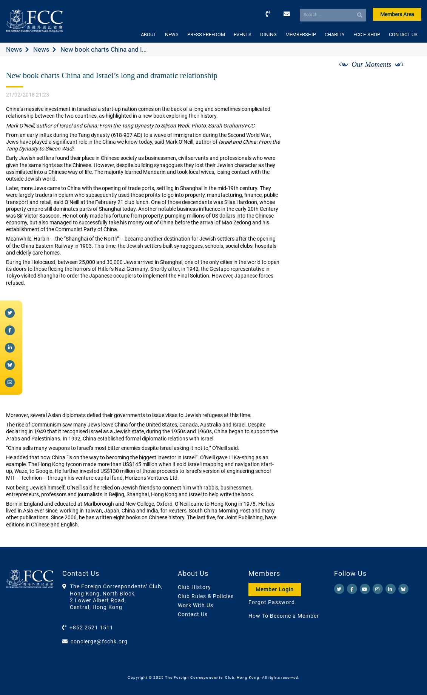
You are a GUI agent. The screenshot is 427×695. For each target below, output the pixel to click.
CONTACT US (403, 34)
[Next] (407, 72)
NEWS (172, 34)
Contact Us (193, 614)
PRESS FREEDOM (206, 34)
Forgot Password (271, 602)
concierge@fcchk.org (99, 641)
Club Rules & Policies (206, 596)
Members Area (397, 14)
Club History (194, 587)
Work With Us (195, 605)
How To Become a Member (283, 616)
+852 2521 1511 (91, 627)
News (14, 49)
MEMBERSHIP (300, 34)
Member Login (275, 589)
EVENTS (242, 34)
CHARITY (335, 34)
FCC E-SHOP (366, 34)
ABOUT (148, 34)
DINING (268, 34)
